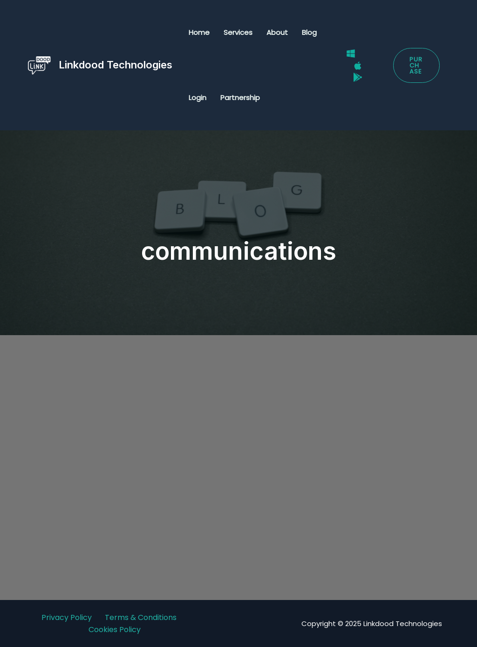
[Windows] (350, 53)
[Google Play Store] (357, 77)
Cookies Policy (115, 629)
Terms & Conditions (141, 617)
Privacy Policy (66, 617)
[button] (416, 65)
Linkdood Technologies (115, 65)
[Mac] (357, 65)
